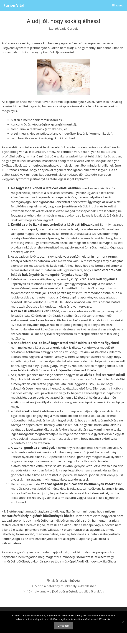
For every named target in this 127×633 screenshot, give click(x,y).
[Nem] (122, 622)
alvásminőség (70, 580)
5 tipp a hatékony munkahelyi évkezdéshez (65, 586)
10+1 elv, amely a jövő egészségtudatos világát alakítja (65, 591)
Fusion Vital (14, 5)
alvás (55, 580)
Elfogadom (63, 625)
